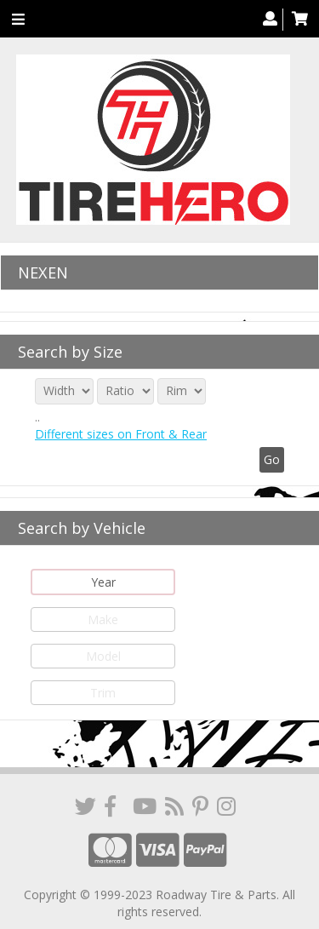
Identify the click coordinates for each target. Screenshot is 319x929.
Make (103, 619)
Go (272, 459)
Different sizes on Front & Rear (121, 434)
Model (103, 656)
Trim (103, 693)
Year (103, 582)
